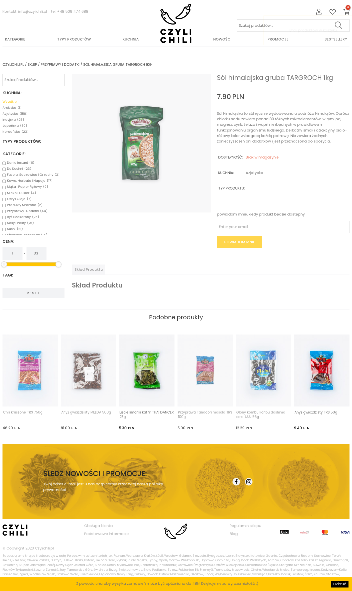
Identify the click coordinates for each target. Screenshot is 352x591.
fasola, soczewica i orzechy (33, 174)
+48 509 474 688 (72, 11)
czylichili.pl (13, 64)
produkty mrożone (24, 205)
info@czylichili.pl (32, 11)
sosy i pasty (20, 223)
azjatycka (15, 114)
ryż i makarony (23, 217)
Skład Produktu (88, 269)
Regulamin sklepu (245, 525)
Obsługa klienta (98, 525)
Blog (234, 533)
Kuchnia (130, 39)
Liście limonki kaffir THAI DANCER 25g (147, 414)
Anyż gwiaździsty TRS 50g (315, 412)
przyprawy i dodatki (60, 64)
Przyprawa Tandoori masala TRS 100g (205, 414)
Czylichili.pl (44, 547)
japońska (14, 126)
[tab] (88, 269)
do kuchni (19, 168)
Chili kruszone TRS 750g (22, 412)
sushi (15, 229)
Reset (33, 293)
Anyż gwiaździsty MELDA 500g (86, 412)
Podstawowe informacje (106, 533)
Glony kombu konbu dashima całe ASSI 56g (260, 414)
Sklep (32, 64)
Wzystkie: (10, 102)
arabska (12, 108)
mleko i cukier (21, 193)
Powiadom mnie (239, 242)
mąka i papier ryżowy (27, 186)
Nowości (222, 39)
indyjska (13, 120)
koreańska (15, 132)
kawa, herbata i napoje (29, 180)
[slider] (4, 264)
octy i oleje (19, 199)
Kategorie (15, 39)
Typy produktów (74, 39)
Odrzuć (339, 584)
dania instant (20, 162)
